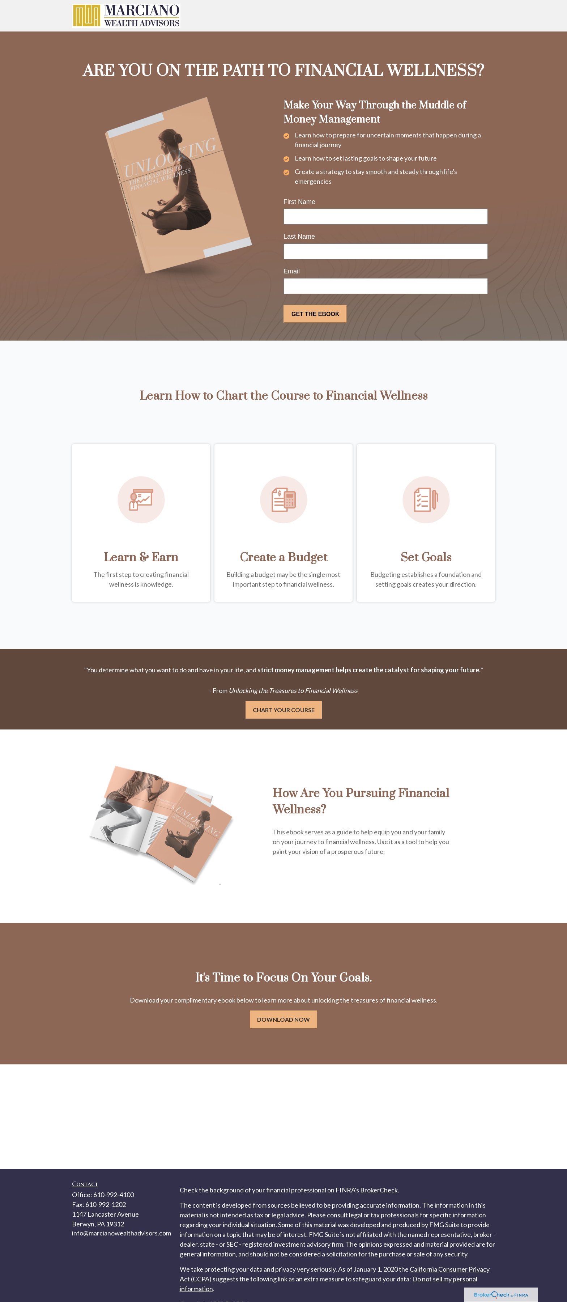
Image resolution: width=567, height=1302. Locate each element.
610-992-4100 (113, 1195)
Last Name (299, 236)
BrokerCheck (379, 1190)
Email (292, 271)
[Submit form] (315, 314)
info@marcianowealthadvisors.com (121, 1233)
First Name (299, 201)
